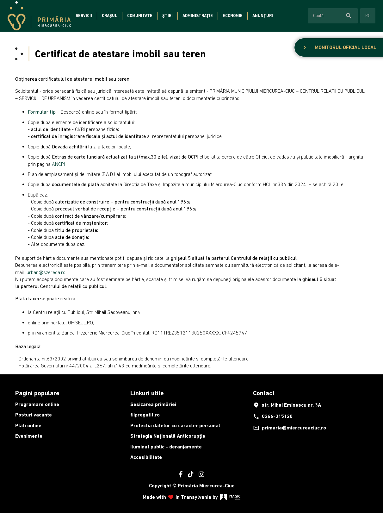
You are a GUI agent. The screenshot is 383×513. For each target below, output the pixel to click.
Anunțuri (262, 15)
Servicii (84, 15)
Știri (167, 15)
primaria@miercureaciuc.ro (289, 428)
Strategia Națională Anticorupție (167, 436)
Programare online (37, 404)
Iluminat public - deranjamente (166, 447)
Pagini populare (37, 393)
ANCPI (58, 164)
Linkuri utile (147, 393)
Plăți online (28, 425)
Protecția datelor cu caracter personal (175, 425)
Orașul (109, 15)
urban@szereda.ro (46, 272)
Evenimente (28, 436)
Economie (233, 15)
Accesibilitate (146, 457)
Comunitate (139, 15)
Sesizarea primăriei (153, 404)
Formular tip (42, 112)
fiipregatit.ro (145, 415)
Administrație (197, 15)
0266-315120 (273, 416)
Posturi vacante (33, 415)
